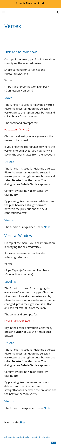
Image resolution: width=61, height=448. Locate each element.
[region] (30, 4)
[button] (4, 12)
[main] (30, 26)
